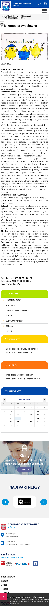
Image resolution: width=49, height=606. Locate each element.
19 (4, 418)
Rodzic (9, 316)
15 (24, 415)
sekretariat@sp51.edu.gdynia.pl (39, 4)
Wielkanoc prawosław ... (13, 18)
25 (44, 418)
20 (11, 418)
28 (18, 422)
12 (4, 415)
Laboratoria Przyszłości (18, 311)
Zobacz (25, 469)
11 (44, 411)
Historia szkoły (13, 300)
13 (11, 415)
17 (38, 415)
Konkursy (10, 305)
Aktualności (24, 16)
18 (44, 415)
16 (31, 415)
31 (38, 422)
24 (38, 418)
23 (31, 418)
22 (24, 418)
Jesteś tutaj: (7, 16)
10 (38, 411)
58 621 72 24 (45, 3)
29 (24, 422)
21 (18, 418)
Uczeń (9, 331)
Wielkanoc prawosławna (19, 26)
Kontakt (5, 593)
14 (18, 415)
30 (31, 422)
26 (4, 422)
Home (15, 16)
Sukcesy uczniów (14, 321)
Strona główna (8, 576)
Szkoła (9, 326)
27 (11, 422)
